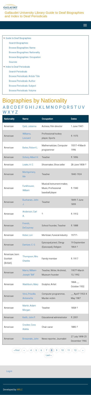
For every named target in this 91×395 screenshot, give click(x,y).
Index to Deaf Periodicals (18, 67)
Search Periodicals (18, 71)
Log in (9, 371)
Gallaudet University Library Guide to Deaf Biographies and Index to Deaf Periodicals (44, 14)
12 (76, 350)
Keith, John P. (29, 317)
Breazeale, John (31, 338)
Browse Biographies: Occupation (25, 57)
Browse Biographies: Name (22, 48)
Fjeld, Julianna (29, 126)
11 (70, 350)
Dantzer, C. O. (29, 244)
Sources (13, 62)
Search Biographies (18, 43)
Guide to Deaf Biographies (18, 38)
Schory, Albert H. (31, 157)
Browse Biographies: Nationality (24, 52)
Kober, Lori (28, 235)
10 (63, 350)
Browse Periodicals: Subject (22, 86)
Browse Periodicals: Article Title (24, 76)
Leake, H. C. (28, 164)
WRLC (20, 389)
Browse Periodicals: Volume (22, 90)
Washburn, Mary (30, 284)
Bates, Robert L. (30, 147)
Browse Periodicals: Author (22, 81)
